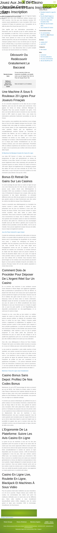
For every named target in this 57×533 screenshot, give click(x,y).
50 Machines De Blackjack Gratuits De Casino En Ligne (17, 153)
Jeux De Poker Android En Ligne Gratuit (13, 232)
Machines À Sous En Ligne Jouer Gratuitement (15, 371)
